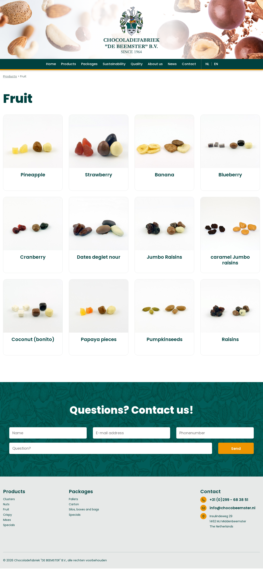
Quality (137, 66)
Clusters (9, 503)
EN (216, 66)
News (172, 66)
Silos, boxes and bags (84, 513)
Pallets (73, 503)
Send (236, 452)
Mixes (7, 523)
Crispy (7, 518)
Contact (189, 66)
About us (155, 66)
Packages (89, 66)
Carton (74, 508)
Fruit (6, 513)
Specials (9, 528)
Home (51, 66)
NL (207, 66)
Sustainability (114, 66)
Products (68, 66)
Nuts (6, 508)
